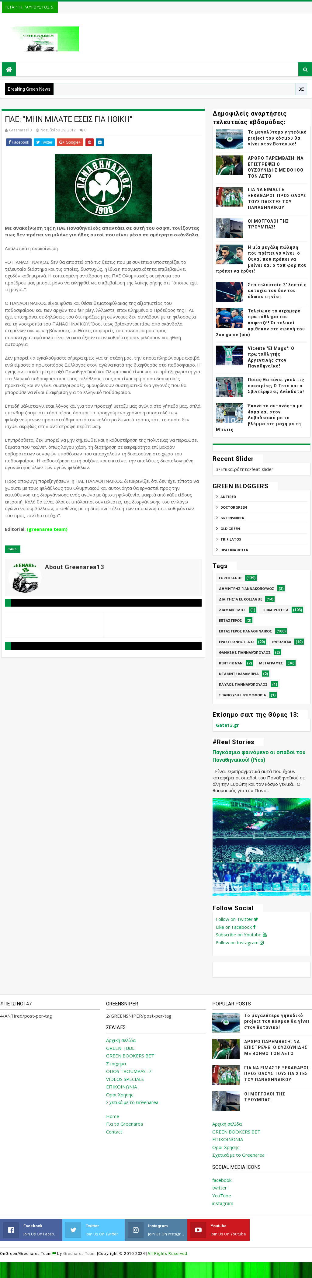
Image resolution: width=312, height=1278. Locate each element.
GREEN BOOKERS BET (130, 1056)
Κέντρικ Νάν (231, 663)
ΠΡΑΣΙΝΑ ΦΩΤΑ (234, 550)
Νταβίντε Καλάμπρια (239, 673)
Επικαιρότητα (275, 610)
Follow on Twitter (237, 919)
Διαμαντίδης (232, 610)
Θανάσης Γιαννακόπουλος (245, 652)
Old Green (230, 528)
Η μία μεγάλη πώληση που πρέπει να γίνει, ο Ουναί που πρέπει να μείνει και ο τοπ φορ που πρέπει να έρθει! (261, 259)
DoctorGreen (233, 507)
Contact (114, 1132)
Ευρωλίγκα (281, 641)
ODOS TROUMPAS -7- (129, 1071)
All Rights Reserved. (168, 1253)
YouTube (221, 1196)
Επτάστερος (230, 620)
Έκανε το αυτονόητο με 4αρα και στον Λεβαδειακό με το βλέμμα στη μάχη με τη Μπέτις (259, 417)
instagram (222, 1203)
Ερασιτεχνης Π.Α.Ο (236, 641)
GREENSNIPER (232, 518)
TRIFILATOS (230, 539)
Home (112, 1116)
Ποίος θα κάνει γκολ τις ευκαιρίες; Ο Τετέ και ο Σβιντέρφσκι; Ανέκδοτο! (276, 385)
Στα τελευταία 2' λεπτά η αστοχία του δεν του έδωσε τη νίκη (277, 290)
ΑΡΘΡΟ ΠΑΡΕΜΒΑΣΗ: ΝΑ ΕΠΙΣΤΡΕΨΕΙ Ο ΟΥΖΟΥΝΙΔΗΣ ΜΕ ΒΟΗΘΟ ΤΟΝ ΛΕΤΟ (275, 1047)
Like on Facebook (236, 927)
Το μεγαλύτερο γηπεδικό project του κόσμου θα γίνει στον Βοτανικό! (277, 138)
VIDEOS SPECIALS (125, 1079)
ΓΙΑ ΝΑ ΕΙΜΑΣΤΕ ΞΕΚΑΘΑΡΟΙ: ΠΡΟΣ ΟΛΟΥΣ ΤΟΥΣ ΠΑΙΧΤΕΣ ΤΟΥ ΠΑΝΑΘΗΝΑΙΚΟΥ (277, 1073)
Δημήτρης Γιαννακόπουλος (246, 588)
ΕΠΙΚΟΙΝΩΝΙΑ (121, 1087)
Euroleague (230, 578)
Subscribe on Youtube (241, 935)
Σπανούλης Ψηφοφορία (242, 695)
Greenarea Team (79, 1253)
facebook (221, 1180)
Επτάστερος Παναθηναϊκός (245, 631)
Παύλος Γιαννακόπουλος (243, 684)
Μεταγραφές (271, 663)
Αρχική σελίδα (121, 1040)
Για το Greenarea (124, 1124)
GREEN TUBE (120, 1048)
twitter (219, 1188)
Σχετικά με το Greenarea (132, 1102)
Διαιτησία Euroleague (240, 599)
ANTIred (228, 496)
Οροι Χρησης (119, 1095)
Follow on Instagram (240, 942)
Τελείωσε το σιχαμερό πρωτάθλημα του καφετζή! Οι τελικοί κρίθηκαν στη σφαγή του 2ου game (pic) (260, 322)
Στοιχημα (116, 1063)
